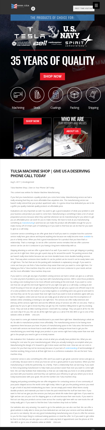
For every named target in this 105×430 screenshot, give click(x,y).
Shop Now (52, 75)
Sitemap (86, 426)
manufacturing (28, 219)
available (87, 233)
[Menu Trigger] (96, 5)
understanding (71, 344)
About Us (72, 125)
